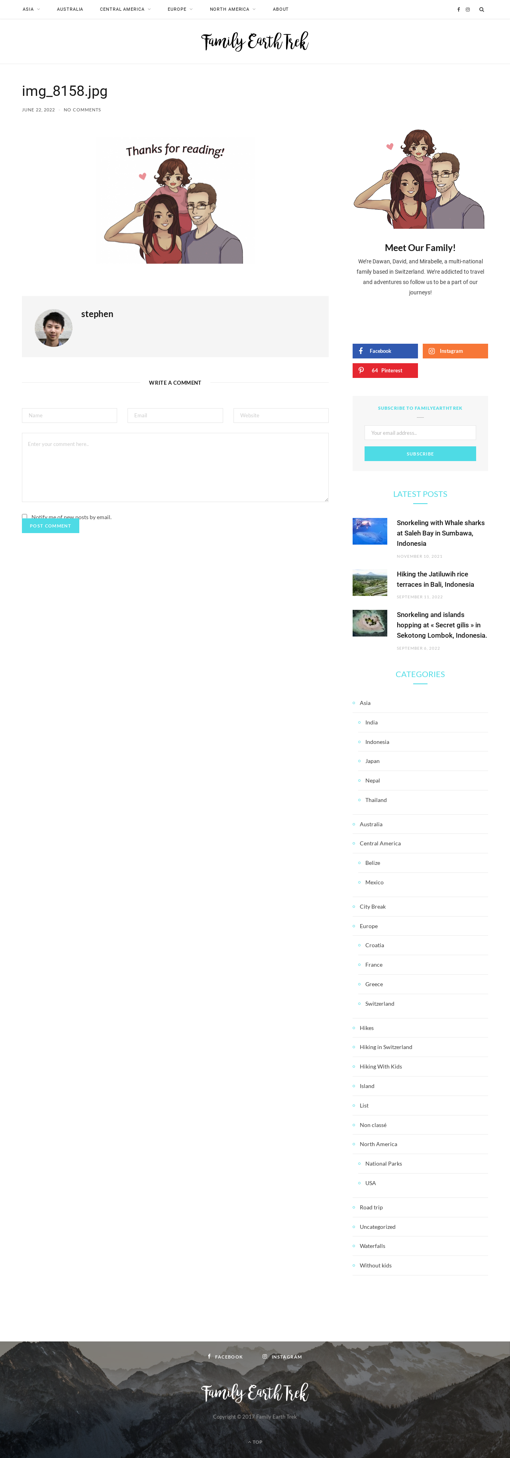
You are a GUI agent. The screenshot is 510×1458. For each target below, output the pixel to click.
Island (367, 1085)
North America (229, 9)
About (281, 9)
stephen (97, 313)
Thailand (376, 799)
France (373, 964)
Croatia (374, 945)
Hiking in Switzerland (386, 1046)
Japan (372, 760)
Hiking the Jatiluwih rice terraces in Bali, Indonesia (435, 579)
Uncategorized (378, 1226)
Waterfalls (372, 1245)
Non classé (373, 1124)
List (364, 1105)
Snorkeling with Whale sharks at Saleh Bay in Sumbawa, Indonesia (441, 533)
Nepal (372, 780)
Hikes (367, 1027)
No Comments (82, 109)
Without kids (376, 1264)
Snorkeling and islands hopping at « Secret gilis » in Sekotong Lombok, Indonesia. (442, 625)
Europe (177, 9)
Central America (122, 9)
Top (255, 1441)
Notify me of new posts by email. (71, 516)
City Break (373, 906)
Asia (28, 9)
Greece (374, 983)
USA (370, 1182)
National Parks (383, 1163)
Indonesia (377, 741)
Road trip (371, 1206)
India (371, 721)
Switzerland (379, 1003)
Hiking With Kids (381, 1066)
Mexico (374, 881)
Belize (372, 862)
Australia (70, 9)
